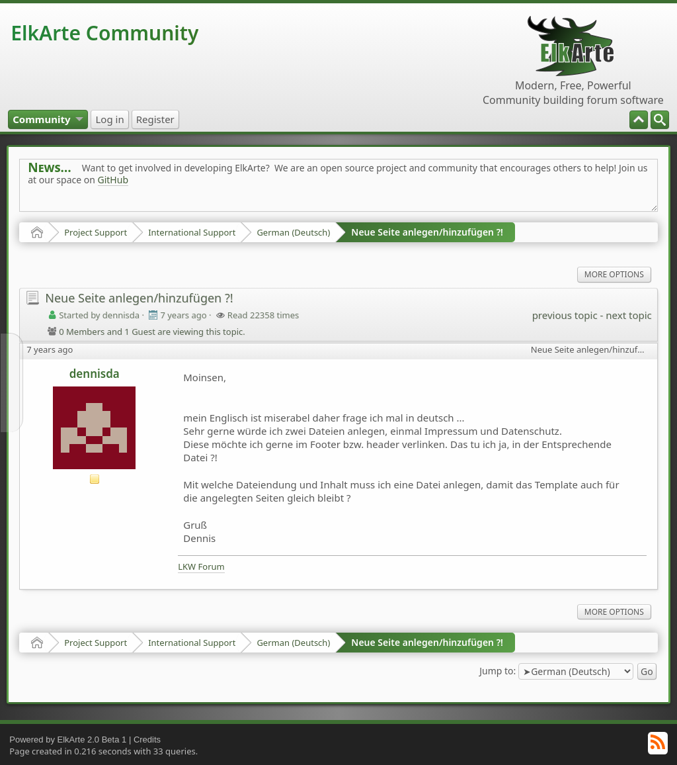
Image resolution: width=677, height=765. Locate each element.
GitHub (113, 179)
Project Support (95, 232)
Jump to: (497, 670)
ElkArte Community (104, 32)
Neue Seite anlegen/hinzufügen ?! (427, 232)
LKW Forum (201, 566)
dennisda (94, 373)
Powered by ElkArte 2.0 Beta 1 (67, 739)
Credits (147, 739)
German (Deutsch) (293, 232)
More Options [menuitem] (614, 274)
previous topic (565, 315)
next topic (628, 315)
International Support (191, 232)
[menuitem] (660, 120)
